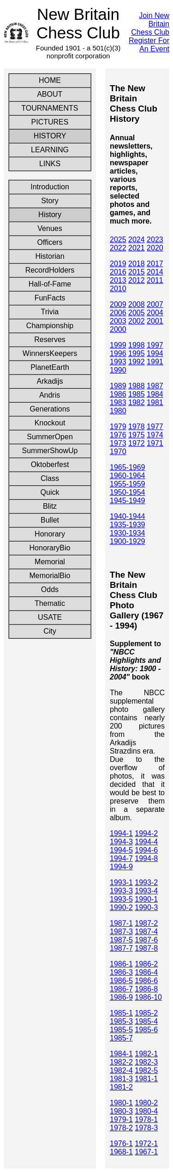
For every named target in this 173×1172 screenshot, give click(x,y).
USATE (50, 617)
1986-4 (146, 972)
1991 (155, 362)
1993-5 (121, 899)
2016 (118, 272)
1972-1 (146, 1143)
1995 (136, 353)
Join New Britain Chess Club (150, 24)
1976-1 (121, 1143)
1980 (118, 411)
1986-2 (146, 964)
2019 (118, 264)
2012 (136, 280)
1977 (155, 426)
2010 (118, 289)
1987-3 (121, 931)
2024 (136, 239)
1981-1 (146, 1079)
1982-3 (146, 1062)
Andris (49, 395)
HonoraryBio (50, 548)
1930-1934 (127, 533)
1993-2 (146, 882)
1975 (136, 435)
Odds (50, 589)
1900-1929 (127, 541)
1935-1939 (127, 525)
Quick (50, 492)
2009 (118, 304)
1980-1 (121, 1103)
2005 (136, 313)
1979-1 (121, 1119)
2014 (155, 272)
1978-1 (146, 1119)
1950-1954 (127, 492)
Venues (49, 228)
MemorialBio (50, 576)
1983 (118, 402)
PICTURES (50, 122)
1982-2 (121, 1062)
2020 (155, 248)
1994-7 (121, 858)
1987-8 (146, 948)
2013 (118, 280)
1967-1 (146, 1152)
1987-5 (121, 940)
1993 (118, 362)
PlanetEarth (49, 367)
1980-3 (121, 1111)
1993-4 (146, 891)
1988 (136, 386)
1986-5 (121, 981)
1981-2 (121, 1087)
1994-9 (121, 867)
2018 (136, 264)
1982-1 (146, 1054)
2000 (118, 329)
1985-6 (146, 1030)
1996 (118, 353)
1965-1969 (127, 467)
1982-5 (146, 1070)
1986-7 (121, 989)
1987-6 (146, 940)
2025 (118, 239)
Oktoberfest (50, 464)
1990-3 (146, 907)
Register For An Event (149, 45)
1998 (136, 345)
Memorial (50, 562)
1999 (118, 345)
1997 (155, 345)
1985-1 (121, 1013)
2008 (136, 304)
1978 (136, 426)
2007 (155, 304)
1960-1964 (127, 476)
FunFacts (50, 298)
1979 (118, 426)
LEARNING (50, 150)
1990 (118, 370)
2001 (155, 321)
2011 (155, 280)
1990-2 (121, 907)
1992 (136, 362)
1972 (136, 443)
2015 (136, 272)
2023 (155, 239)
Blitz (50, 506)
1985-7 (121, 1038)
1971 (155, 443)
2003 (118, 321)
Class (50, 478)
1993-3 (121, 891)
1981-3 (121, 1079)
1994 (155, 353)
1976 (118, 435)
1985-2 (146, 1013)
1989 (118, 386)
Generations (50, 409)
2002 (136, 321)
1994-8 (146, 858)
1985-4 (146, 1021)
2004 (155, 313)
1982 (136, 402)
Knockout (50, 423)
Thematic (50, 603)
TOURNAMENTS (49, 108)
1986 (118, 394)
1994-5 (121, 850)
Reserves (50, 339)
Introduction (49, 187)
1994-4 (146, 842)
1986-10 (148, 997)
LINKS (50, 164)
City (49, 631)
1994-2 (146, 833)
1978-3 (146, 1128)
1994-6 (146, 850)
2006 (118, 313)
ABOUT (49, 94)
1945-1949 (127, 501)
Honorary (50, 534)
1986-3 (121, 972)
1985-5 (121, 1030)
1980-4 (146, 1111)
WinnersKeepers (50, 353)
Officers (50, 242)
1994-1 (121, 833)
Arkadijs (50, 381)
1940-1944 (127, 516)
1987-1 (121, 923)
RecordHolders (50, 270)
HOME (49, 80)
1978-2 (121, 1128)
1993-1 (121, 882)
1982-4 (121, 1070)
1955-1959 (127, 484)
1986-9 (121, 997)
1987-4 (146, 931)
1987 (155, 386)
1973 (118, 443)
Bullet (50, 520)
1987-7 (121, 948)
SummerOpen (50, 437)
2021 (136, 248)
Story (50, 201)
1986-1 (121, 964)
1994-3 (121, 842)
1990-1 (146, 899)
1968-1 (121, 1152)
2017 (155, 264)
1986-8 (146, 989)
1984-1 (121, 1054)
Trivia (50, 312)
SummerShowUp (50, 451)
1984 (155, 394)
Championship (49, 326)
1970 (118, 451)
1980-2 (146, 1103)
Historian (49, 256)
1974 (155, 435)
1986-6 (146, 981)
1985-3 (121, 1021)
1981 (155, 402)
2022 (118, 248)
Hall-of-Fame (50, 284)
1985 (136, 394)
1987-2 (146, 923)
